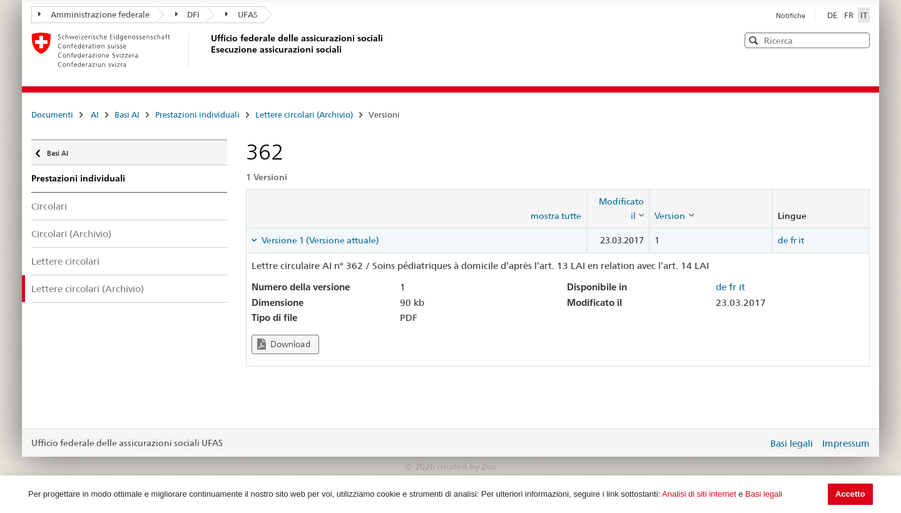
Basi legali (763, 494)
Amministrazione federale (94, 14)
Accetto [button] (850, 494)
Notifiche (790, 15)
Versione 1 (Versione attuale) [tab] (319, 240)
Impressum (846, 443)
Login (756, 443)
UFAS (241, 14)
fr (793, 240)
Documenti (52, 114)
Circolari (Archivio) (71, 234)
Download (283, 344)
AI (95, 114)
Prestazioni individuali (197, 114)
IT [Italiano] (863, 15)
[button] (859, 39)
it (801, 240)
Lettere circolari (65, 261)
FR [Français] (849, 15)
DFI (187, 14)
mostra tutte (556, 216)
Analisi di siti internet (699, 494)
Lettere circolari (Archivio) (304, 114)
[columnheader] (618, 208)
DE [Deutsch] (833, 15)
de (783, 240)
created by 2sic (466, 467)
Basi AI (127, 114)
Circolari (49, 206)
